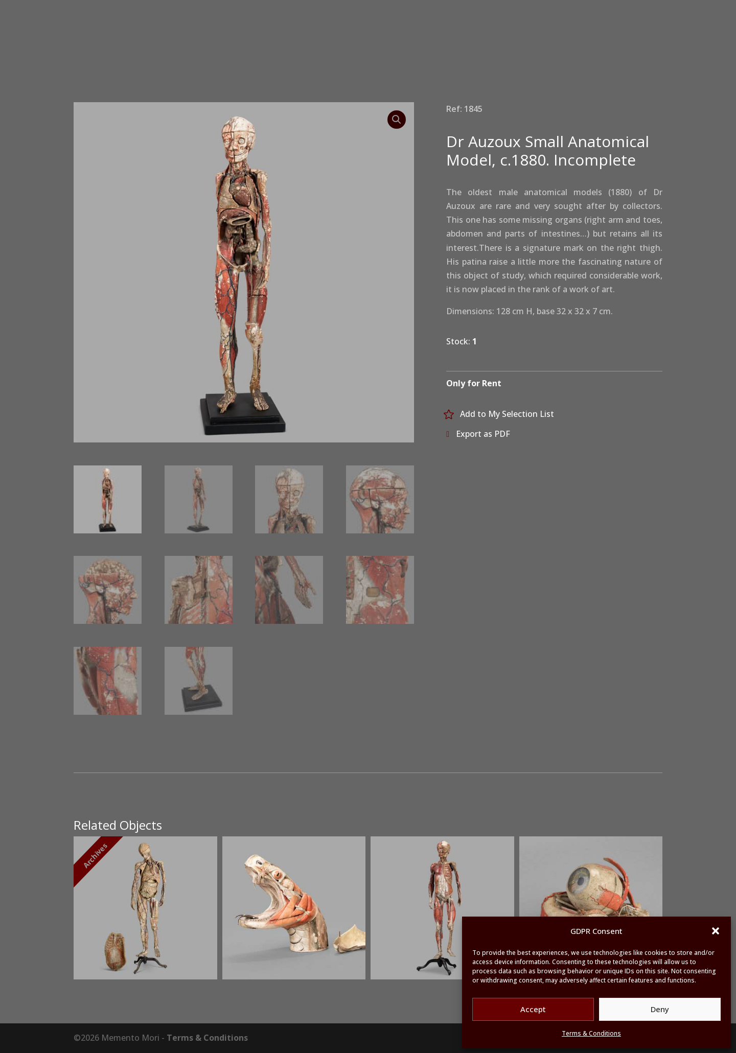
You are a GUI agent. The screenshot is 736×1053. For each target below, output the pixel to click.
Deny (660, 1009)
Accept (533, 1009)
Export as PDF (483, 433)
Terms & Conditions (591, 1033)
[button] (715, 931)
